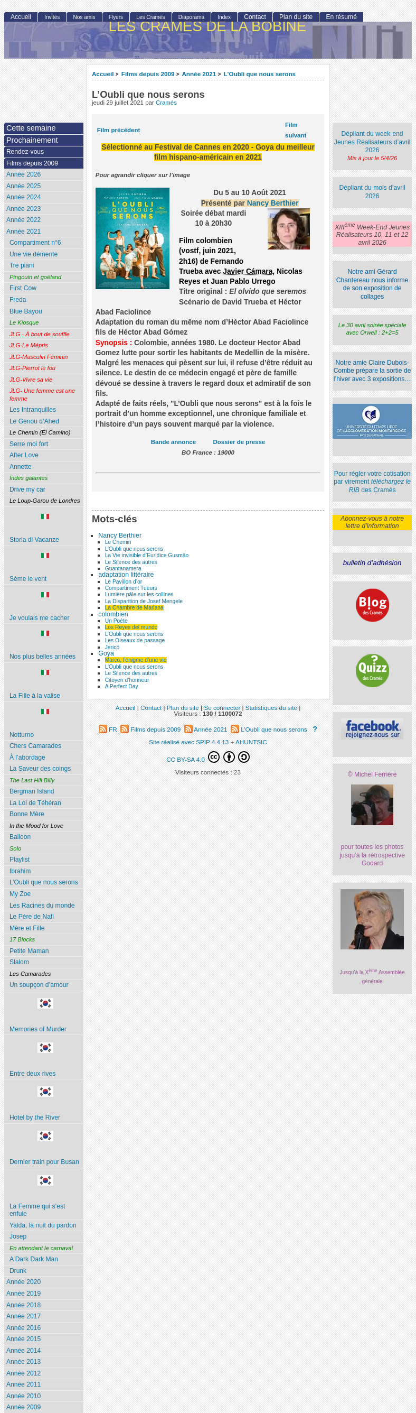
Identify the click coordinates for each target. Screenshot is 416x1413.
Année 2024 (23, 197)
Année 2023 (23, 209)
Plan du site (296, 17)
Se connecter (222, 707)
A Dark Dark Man (34, 1259)
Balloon (20, 837)
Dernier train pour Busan (45, 1148)
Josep (18, 1236)
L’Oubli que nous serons (260, 73)
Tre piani (22, 265)
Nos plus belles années (45, 645)
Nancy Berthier (273, 203)
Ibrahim (20, 871)
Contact (255, 17)
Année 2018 (23, 1305)
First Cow (23, 288)
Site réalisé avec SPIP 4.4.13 (189, 741)
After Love (24, 455)
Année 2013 (23, 1361)
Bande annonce (173, 442)
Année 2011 (23, 1384)
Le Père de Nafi (32, 916)
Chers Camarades (35, 746)
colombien (113, 614)
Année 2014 (23, 1350)
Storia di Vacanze (45, 528)
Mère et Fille (27, 928)
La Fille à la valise (45, 684)
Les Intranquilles (33, 409)
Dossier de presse (239, 442)
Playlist (20, 859)
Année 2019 (23, 1293)
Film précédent (118, 130)
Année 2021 (199, 73)
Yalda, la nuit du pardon (43, 1225)
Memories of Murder (45, 1015)
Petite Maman (29, 951)
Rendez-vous (25, 151)
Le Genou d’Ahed (34, 421)
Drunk (18, 1271)
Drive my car (27, 489)
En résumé (341, 17)
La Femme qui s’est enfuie (45, 1196)
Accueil (103, 73)
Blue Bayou (26, 311)
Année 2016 (23, 1328)
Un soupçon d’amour (39, 985)
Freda (18, 299)
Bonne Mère (27, 814)
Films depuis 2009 (148, 73)
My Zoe (20, 894)
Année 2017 (23, 1316)
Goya (106, 653)
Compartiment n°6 (35, 242)
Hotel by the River (45, 1103)
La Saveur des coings (40, 768)
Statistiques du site (271, 707)
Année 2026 (23, 174)
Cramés (166, 102)
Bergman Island (32, 791)
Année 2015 (23, 1339)
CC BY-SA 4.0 (208, 757)
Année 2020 (23, 1282)
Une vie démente (34, 254)
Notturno (45, 723)
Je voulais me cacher (45, 607)
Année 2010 (23, 1396)
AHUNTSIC (251, 741)
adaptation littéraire (126, 574)
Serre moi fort (29, 444)
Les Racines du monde (42, 905)
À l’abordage (27, 757)
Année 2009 (23, 1407)
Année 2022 (23, 220)
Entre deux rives (45, 1059)
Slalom (19, 962)
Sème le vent (45, 568)
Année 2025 (23, 186)
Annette (21, 466)
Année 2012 (23, 1373)
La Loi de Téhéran (35, 803)
